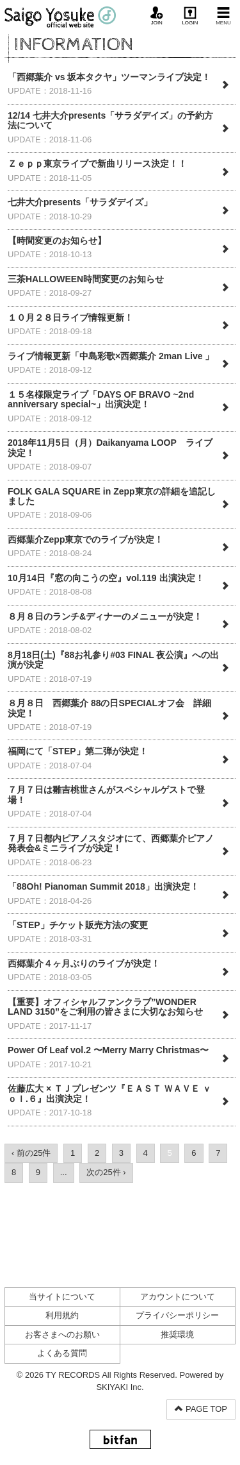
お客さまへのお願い (62, 1334)
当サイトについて (62, 1296)
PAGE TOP (201, 1409)
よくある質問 (62, 1353)
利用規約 (62, 1315)
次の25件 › (105, 1172)
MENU (223, 16)
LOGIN (190, 16)
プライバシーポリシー (177, 1315)
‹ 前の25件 (31, 1153)
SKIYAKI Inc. (119, 1387)
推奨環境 (177, 1334)
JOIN (156, 16)
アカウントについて (177, 1296)
